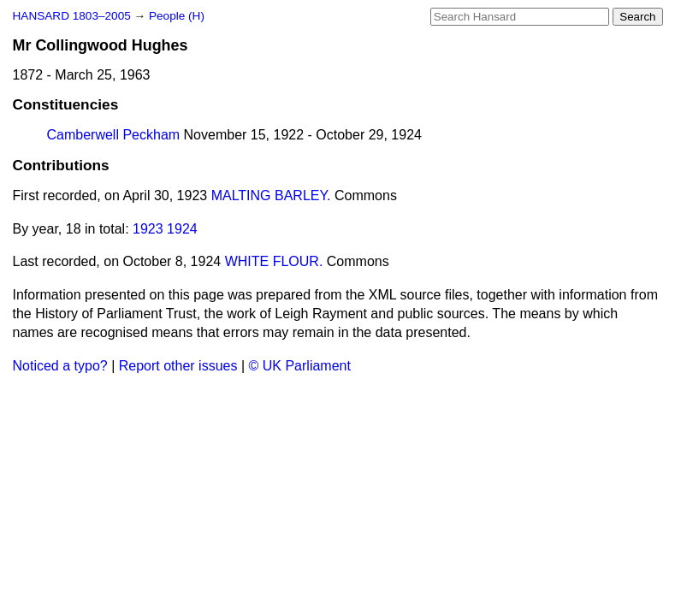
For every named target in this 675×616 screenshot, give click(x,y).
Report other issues (178, 365)
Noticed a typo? (60, 365)
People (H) (176, 15)
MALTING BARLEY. (271, 195)
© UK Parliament (300, 365)
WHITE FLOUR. (274, 261)
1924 (182, 229)
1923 (148, 229)
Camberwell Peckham (114, 134)
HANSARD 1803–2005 (72, 15)
